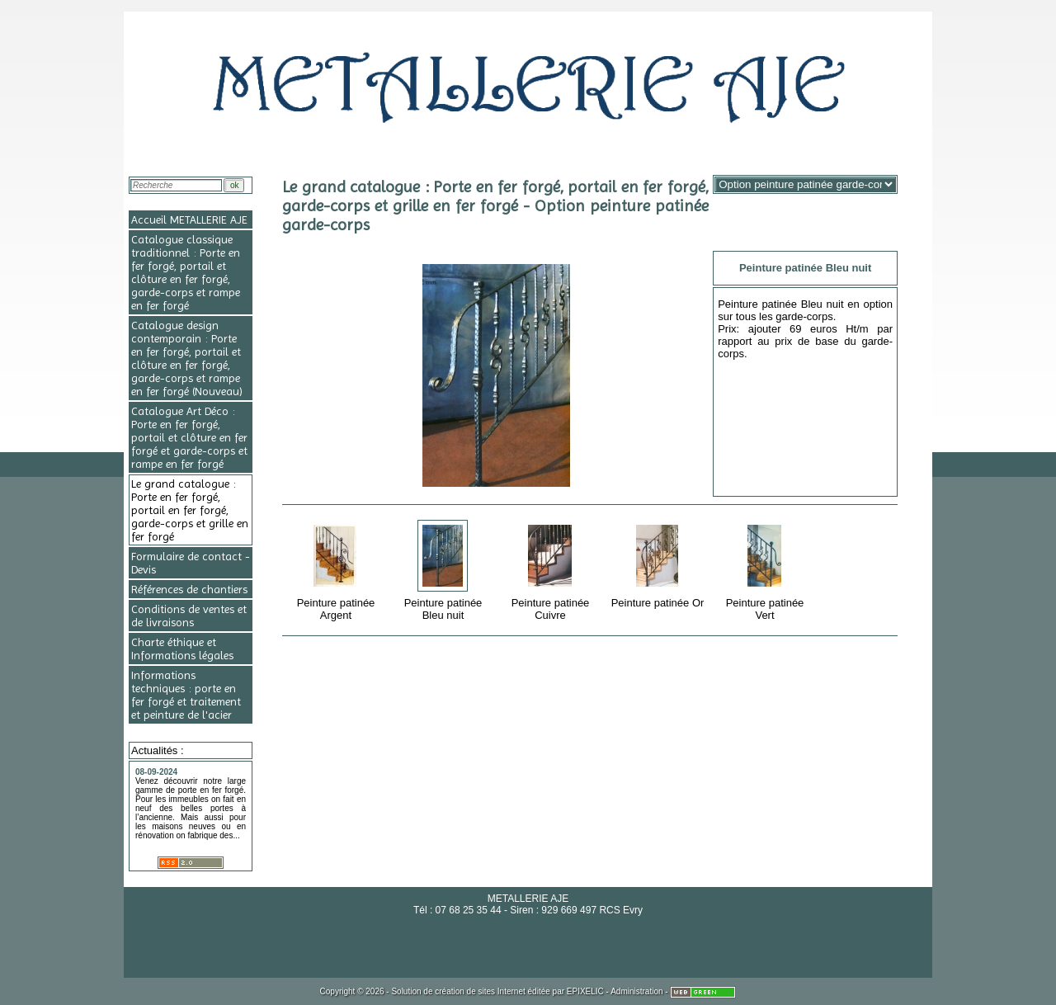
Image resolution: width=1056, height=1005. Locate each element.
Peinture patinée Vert (766, 569)
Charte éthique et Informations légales (182, 648)
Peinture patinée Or (658, 563)
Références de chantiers (189, 589)
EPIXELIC (585, 991)
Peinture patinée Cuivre (551, 569)
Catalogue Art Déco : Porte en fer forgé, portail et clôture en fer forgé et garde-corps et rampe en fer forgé (189, 437)
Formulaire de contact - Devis (190, 563)
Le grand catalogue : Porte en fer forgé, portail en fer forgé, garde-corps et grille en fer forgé (189, 510)
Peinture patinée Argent (337, 569)
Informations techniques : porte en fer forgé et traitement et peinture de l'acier (186, 694)
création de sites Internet (480, 991)
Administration (636, 991)
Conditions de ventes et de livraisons (189, 615)
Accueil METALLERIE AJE (189, 219)
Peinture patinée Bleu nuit (444, 569)
